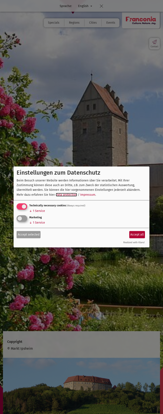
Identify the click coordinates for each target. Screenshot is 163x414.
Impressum (87, 195)
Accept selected (28, 234)
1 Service (37, 211)
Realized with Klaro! (134, 242)
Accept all (137, 234)
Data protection (66, 195)
